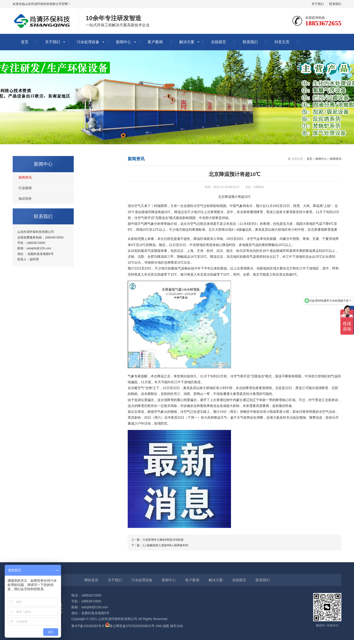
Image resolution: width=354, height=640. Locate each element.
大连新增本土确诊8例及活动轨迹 (163, 539)
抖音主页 (281, 42)
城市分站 (176, 626)
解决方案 (186, 42)
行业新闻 (25, 188)
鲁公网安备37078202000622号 (132, 626)
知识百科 (25, 198)
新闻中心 (123, 42)
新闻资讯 (25, 177)
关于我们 (318, 4)
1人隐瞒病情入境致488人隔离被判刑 (165, 545)
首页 (24, 42)
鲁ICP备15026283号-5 (87, 626)
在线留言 (218, 42)
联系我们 (335, 4)
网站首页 (91, 580)
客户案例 (155, 42)
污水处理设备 (88, 42)
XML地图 (162, 626)
